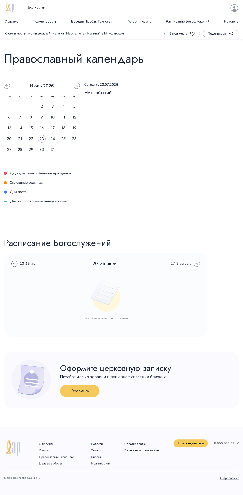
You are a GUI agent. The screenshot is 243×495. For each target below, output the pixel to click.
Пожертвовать (45, 21)
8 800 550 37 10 (226, 443)
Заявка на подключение (141, 450)
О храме (11, 21)
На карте (231, 21)
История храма (139, 21)
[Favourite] (182, 33)
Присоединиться (191, 443)
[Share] (220, 33)
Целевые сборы (50, 463)
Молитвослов (100, 463)
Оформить (80, 391)
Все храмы (35, 7)
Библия (96, 457)
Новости (97, 444)
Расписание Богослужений (187, 21)
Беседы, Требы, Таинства (91, 21)
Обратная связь (135, 444)
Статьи (96, 450)
